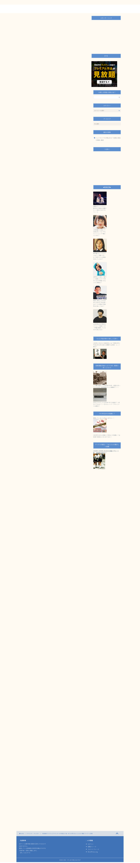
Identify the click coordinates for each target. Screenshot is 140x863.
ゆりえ (37, 636)
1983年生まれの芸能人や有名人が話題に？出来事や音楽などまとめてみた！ (106, 436)
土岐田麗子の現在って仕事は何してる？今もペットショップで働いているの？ (99, 232)
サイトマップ (57, 2)
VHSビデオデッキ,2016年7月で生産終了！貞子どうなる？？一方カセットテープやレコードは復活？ (106, 404)
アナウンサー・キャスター (28, 27)
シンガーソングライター (28, 636)
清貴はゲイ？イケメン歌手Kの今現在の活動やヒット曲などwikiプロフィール (100, 209)
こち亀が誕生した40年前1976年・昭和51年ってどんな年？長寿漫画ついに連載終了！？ (106, 386)
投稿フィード (92, 847)
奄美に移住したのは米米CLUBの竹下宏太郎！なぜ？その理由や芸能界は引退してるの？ (99, 303)
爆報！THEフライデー (67, 636)
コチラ (28, 853)
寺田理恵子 (57, 636)
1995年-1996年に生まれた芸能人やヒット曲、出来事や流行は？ (106, 452)
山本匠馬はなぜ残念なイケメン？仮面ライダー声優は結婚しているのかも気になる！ (99, 326)
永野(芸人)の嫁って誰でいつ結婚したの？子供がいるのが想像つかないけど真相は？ (100, 279)
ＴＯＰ (23, 2)
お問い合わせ (34, 2)
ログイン (90, 844)
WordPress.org (93, 852)
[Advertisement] (53, 63)
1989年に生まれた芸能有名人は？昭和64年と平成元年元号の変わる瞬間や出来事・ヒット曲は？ (106, 345)
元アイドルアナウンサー (47, 636)
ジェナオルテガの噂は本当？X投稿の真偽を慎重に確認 (108, 139)
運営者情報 (45, 2)
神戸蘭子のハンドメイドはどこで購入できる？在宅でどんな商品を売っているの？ (99, 256)
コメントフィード (93, 849)
